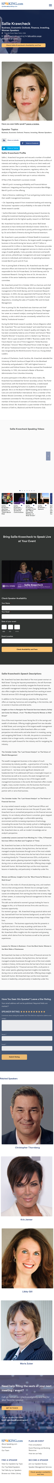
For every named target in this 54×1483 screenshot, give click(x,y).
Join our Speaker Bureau (38, 1464)
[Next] (48, 456)
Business (6, 28)
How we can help (35, 1453)
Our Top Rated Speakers (11, 1467)
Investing (44, 28)
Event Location (7, 636)
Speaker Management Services (40, 1467)
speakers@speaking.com (9, 6)
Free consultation (35, 1445)
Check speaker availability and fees (40, 1473)
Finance (35, 28)
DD (10, 631)
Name (4, 1034)
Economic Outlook (20, 28)
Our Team (5, 1450)
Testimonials (6, 1447)
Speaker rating (11, 1012)
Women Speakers (10, 30)
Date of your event (9, 621)
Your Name (6, 603)
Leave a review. (32, 124)
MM (4, 631)
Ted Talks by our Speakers (11, 1470)
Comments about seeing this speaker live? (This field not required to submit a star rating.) (26, 1017)
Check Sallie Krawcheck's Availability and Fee (23, 45)
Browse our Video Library (11, 1473)
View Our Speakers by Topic (12, 1464)
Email (4, 1044)
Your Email (6, 612)
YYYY (17, 631)
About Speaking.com (9, 1444)
